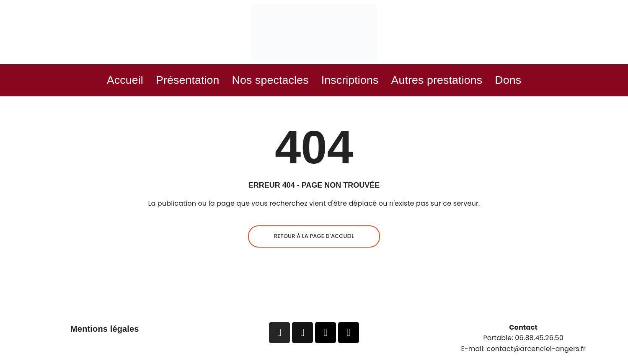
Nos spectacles (265, 81)
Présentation (174, 81)
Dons (528, 81)
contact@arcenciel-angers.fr (536, 350)
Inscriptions (353, 81)
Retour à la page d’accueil (314, 238)
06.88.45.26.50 (539, 339)
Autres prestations (449, 81)
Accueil (105, 81)
